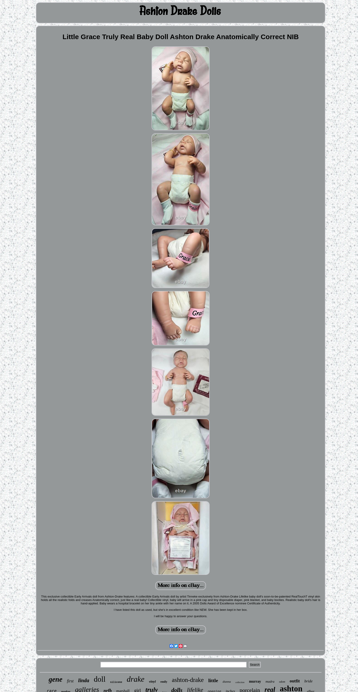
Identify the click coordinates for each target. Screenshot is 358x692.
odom (282, 681)
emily (163, 681)
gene (55, 679)
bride (308, 681)
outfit (295, 681)
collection (239, 682)
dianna (227, 681)
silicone (116, 682)
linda (83, 680)
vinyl (152, 681)
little (213, 680)
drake (135, 679)
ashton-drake (188, 679)
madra (270, 681)
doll (99, 679)
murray (255, 681)
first (70, 681)
